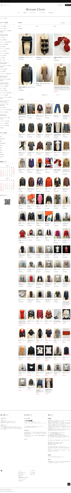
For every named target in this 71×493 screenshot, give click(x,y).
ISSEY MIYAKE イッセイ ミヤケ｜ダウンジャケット (40, 284)
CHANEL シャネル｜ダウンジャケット (66, 321)
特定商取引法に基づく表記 (23, 477)
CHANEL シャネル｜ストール (48, 170)
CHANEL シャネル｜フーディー (40, 238)
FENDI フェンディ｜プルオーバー (22, 189)
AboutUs (24, 12)
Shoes (37, 26)
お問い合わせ (51, 12)
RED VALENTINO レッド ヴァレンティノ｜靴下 (57, 321)
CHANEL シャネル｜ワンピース (66, 206)
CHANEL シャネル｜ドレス (57, 153)
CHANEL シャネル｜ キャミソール (40, 223)
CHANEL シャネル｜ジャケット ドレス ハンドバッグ (22, 117)
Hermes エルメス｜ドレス (31, 116)
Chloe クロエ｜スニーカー (22, 300)
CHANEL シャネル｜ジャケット (22, 135)
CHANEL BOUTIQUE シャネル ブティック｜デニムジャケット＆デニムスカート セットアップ (66, 303)
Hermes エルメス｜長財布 (66, 340)
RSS (19, 480)
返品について (20, 475)
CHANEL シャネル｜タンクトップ (40, 300)
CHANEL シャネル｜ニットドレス (22, 170)
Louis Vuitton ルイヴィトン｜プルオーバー (40, 135)
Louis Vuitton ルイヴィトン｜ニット (66, 241)
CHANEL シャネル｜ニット (40, 189)
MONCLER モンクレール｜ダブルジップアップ (31, 189)
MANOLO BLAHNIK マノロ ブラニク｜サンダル (62, 58)
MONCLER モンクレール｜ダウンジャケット (66, 189)
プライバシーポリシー (22, 479)
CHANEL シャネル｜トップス (48, 116)
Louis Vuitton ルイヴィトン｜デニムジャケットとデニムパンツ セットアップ (66, 171)
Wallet (55, 26)
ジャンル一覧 (42, 12)
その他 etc (5, 18)
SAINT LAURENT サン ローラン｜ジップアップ (27, 88)
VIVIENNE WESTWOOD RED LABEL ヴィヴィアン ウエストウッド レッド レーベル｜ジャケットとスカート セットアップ (62, 88)
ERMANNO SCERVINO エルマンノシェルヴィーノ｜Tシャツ (49, 358)
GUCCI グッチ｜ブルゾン (40, 152)
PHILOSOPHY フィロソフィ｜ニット (26, 57)
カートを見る (32, 472)
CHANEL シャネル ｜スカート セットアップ (31, 284)
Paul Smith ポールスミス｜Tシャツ (57, 373)
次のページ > (58, 94)
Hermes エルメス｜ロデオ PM (31, 206)
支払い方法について (21, 472)
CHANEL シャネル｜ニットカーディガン (22, 284)
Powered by (7, 491)
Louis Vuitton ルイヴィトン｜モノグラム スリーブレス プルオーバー (66, 116)
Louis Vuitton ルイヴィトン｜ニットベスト (49, 135)
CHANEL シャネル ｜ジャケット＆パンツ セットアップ (40, 116)
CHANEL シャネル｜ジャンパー (48, 189)
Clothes (19, 26)
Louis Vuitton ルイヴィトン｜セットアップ (66, 223)
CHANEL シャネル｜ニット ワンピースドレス (22, 255)
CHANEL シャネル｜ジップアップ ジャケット (66, 153)
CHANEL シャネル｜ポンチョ (48, 321)
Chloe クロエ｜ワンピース (57, 223)
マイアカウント (33, 470)
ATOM (22, 480)
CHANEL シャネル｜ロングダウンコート (40, 206)
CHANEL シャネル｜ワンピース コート (57, 206)
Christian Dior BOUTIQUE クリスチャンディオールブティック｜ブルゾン (40, 391)
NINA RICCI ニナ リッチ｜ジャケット (43, 57)
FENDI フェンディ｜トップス (22, 270)
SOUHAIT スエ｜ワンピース (57, 358)
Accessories (20, 28)
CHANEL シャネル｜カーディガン (48, 238)
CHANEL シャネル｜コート (22, 340)
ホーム (19, 12)
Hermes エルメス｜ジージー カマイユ (48, 223)
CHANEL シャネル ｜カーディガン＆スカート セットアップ (40, 170)
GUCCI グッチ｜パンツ (57, 115)
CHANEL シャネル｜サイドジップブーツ (22, 153)
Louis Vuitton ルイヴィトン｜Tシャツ (31, 153)
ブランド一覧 (33, 12)
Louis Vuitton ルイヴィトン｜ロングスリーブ (49, 300)
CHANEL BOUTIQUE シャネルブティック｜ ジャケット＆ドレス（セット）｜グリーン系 (48, 391)
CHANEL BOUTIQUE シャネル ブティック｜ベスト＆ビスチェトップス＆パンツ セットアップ (22, 322)
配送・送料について (21, 474)
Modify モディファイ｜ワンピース (43, 83)
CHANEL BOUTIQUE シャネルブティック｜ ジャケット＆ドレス (57, 135)
